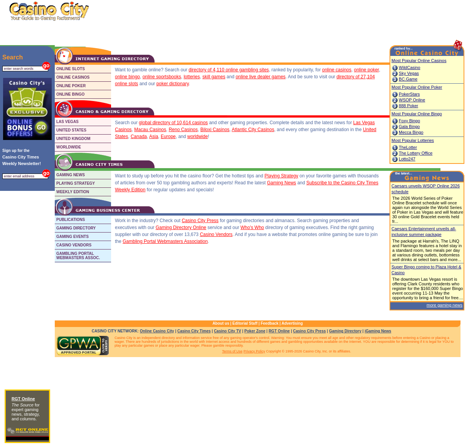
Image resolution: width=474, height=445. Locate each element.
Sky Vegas (409, 73)
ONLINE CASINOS (72, 77)
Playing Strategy (281, 176)
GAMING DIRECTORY (76, 228)
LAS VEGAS (67, 122)
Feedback (269, 323)
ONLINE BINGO (70, 94)
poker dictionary (172, 83)
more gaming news (444, 305)
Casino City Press (200, 220)
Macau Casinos (150, 129)
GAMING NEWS (70, 175)
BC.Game (408, 79)
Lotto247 (407, 159)
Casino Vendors (216, 234)
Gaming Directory (345, 331)
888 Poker (408, 105)
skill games (213, 76)
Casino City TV (227, 331)
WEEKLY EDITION (72, 192)
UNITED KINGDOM (73, 139)
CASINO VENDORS (73, 245)
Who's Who (252, 227)
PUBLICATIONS (70, 219)
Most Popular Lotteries (412, 140)
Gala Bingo (409, 126)
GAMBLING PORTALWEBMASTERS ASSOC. (78, 255)
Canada (139, 136)
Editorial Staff (245, 323)
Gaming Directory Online (180, 227)
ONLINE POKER (71, 86)
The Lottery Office (415, 153)
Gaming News (281, 182)
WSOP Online (412, 100)
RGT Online (279, 331)
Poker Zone (255, 331)
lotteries (192, 76)
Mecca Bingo (411, 132)
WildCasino (409, 67)
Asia (153, 136)
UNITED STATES (71, 130)
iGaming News (377, 331)
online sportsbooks (161, 76)
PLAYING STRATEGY (75, 183)
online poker (366, 69)
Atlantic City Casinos (253, 129)
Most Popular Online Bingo (416, 113)
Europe (168, 136)
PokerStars (409, 94)
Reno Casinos (183, 129)
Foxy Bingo (409, 120)
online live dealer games (260, 76)
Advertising (292, 323)
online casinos (336, 69)
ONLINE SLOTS (70, 69)
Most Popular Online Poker (416, 87)
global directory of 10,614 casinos (173, 122)
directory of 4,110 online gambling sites (229, 69)
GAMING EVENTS (72, 236)
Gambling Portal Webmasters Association (165, 241)
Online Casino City (157, 331)
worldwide (197, 136)
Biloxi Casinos (214, 129)
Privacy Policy (254, 351)
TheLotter (408, 147)
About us (221, 323)
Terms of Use (232, 351)
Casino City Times (194, 331)
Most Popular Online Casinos (418, 60)
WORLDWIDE (68, 147)
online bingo (127, 76)
